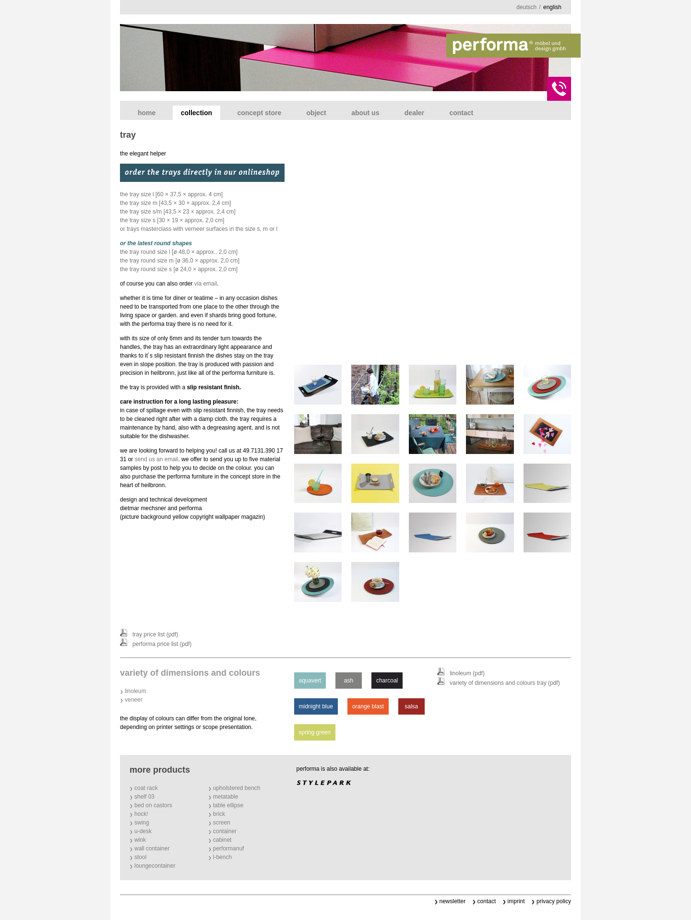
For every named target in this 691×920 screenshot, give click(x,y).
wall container (151, 848)
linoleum (135, 691)
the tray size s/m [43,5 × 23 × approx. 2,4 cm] (178, 211)
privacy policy (553, 901)
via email (205, 283)
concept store (259, 113)
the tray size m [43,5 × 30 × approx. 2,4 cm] (175, 203)
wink (140, 839)
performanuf (228, 848)
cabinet (222, 839)
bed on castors (153, 805)
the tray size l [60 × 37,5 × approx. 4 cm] (171, 194)
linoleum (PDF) (467, 673)
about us (365, 113)
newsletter (453, 901)
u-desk (143, 831)
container (225, 831)
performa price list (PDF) (161, 644)
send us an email (157, 459)
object (316, 113)
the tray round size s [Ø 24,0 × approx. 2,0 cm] (179, 269)
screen (221, 822)
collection (196, 113)
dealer (414, 113)
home (146, 113)
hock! (141, 814)
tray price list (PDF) (155, 634)
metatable (225, 796)
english (552, 7)
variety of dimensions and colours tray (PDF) (505, 683)
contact (461, 113)
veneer (134, 699)
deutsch (526, 7)
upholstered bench (237, 788)
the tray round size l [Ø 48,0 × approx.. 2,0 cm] (179, 252)
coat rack (146, 788)
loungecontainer (154, 865)
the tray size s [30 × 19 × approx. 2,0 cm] (172, 220)
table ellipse (228, 805)
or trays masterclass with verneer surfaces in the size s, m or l (198, 229)
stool (140, 857)
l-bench (222, 857)
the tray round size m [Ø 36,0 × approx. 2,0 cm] (179, 260)
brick (219, 814)
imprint (516, 901)
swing (141, 822)
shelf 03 (144, 796)
